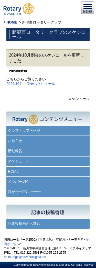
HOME (11, 22)
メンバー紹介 (18, 182)
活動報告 (15, 151)
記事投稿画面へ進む (24, 223)
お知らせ (15, 141)
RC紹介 (14, 171)
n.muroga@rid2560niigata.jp (25, 257)
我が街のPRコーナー (24, 192)
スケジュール (18, 161)
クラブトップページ (24, 130)
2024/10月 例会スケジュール (30, 84)
